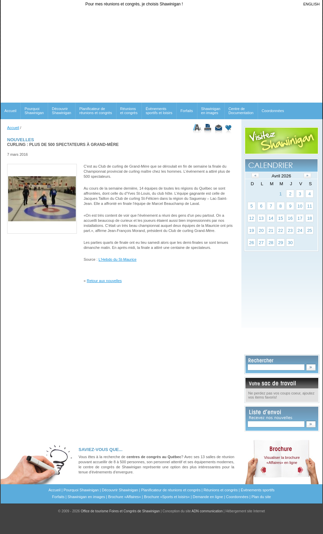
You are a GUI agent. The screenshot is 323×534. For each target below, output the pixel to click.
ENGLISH (311, 4)
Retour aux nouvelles (104, 281)
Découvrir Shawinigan (61, 111)
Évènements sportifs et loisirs (159, 111)
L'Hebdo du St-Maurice (117, 259)
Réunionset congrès (128, 111)
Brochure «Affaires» (124, 497)
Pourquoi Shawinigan (34, 111)
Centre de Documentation (241, 111)
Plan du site (261, 497)
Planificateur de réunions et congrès (95, 111)
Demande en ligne (208, 497)
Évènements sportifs (258, 490)
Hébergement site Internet (245, 511)
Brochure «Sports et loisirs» (167, 497)
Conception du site (193, 511)
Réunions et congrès (220, 490)
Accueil (10, 111)
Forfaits (186, 111)
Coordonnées (273, 111)
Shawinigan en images (210, 111)
